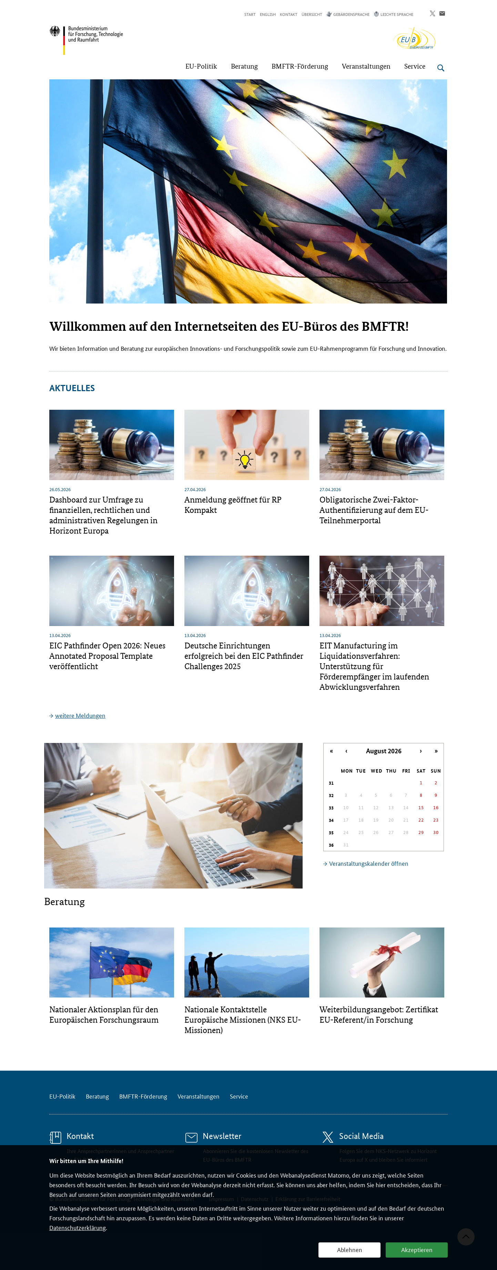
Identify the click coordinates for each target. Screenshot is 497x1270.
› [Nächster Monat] (421, 750)
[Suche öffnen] (441, 68)
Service (239, 1096)
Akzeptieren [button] (417, 1249)
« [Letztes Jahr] (331, 750)
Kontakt (288, 14)
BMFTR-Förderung (143, 1096)
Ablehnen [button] (349, 1249)
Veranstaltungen (199, 1096)
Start (250, 14)
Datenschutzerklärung (77, 1227)
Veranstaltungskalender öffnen (368, 863)
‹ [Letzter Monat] (346, 750)
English (268, 14)
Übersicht (312, 14)
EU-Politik (62, 1096)
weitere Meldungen (80, 715)
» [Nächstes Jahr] (436, 750)
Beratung (97, 1096)
